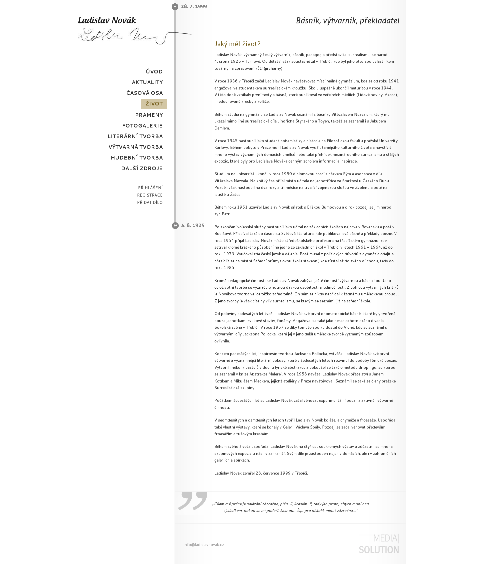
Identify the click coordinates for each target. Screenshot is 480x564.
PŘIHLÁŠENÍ (150, 187)
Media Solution (379, 544)
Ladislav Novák (134, 30)
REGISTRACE (150, 195)
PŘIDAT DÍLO (150, 202)
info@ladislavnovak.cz (204, 544)
